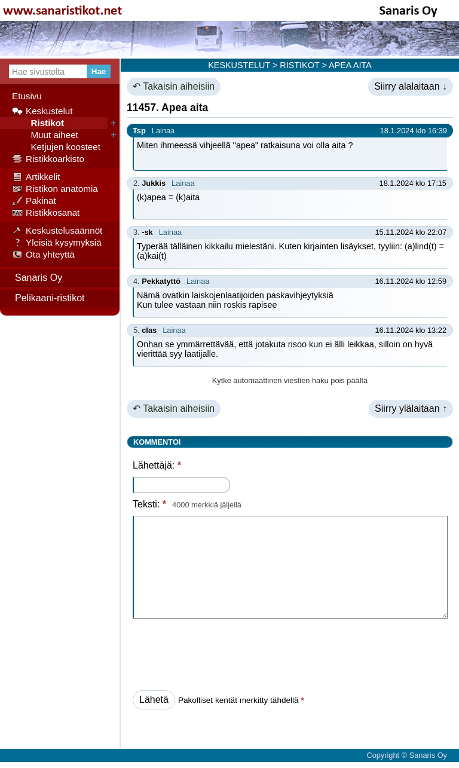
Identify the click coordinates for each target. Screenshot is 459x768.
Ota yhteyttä (43, 254)
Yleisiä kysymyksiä (57, 242)
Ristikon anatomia (55, 188)
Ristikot (38, 123)
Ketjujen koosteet (56, 147)
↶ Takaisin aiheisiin (174, 86)
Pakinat (34, 200)
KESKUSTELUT (239, 65)
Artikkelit (36, 177)
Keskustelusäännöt (57, 230)
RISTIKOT (299, 65)
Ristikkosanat (45, 212)
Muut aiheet (45, 135)
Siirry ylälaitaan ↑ (411, 408)
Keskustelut (42, 111)
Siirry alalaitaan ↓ (410, 86)
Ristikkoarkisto (48, 159)
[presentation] (223, 651)
